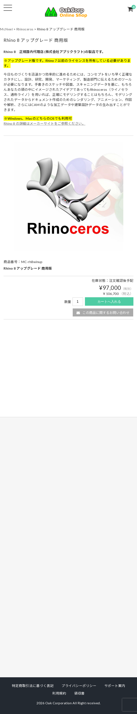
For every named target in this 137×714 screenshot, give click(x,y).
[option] (68, 196)
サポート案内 (114, 686)
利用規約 (59, 693)
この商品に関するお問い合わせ (103, 313)
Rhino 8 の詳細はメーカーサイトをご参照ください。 (44, 123)
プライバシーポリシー (79, 686)
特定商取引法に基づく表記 (33, 686)
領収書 (79, 693)
